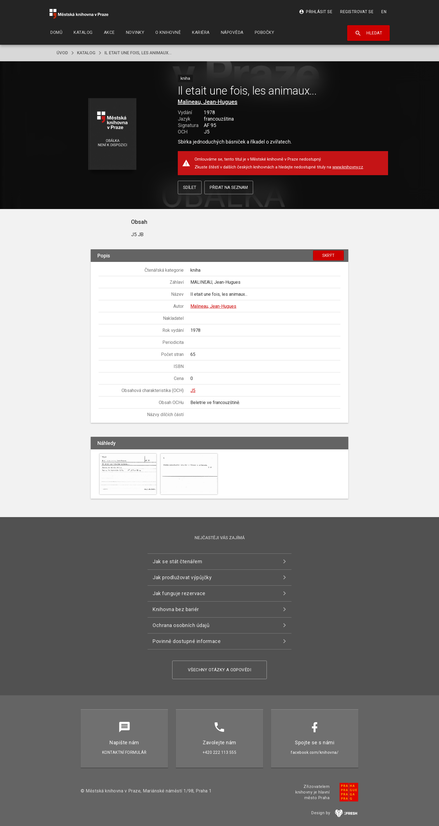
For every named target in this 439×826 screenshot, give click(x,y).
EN (383, 12)
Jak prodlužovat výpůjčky (182, 577)
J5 (192, 390)
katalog (86, 52)
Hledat (368, 33)
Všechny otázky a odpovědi (219, 669)
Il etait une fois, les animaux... (138, 52)
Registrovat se (356, 12)
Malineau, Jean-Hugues (207, 101)
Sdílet (189, 187)
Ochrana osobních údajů (181, 625)
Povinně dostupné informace (187, 641)
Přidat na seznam (229, 187)
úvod (62, 52)
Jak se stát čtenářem (177, 561)
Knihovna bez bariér (176, 609)
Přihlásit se (315, 11)
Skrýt (328, 255)
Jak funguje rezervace (179, 593)
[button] (112, 134)
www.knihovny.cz (347, 167)
